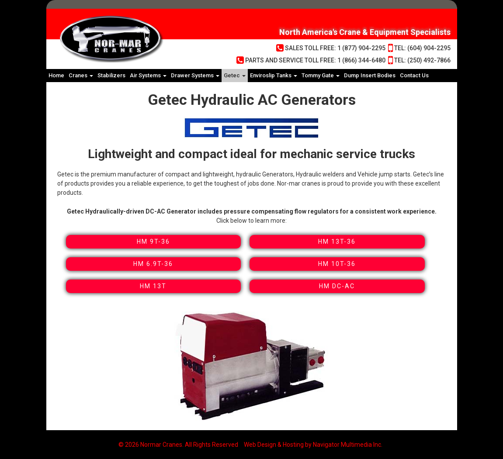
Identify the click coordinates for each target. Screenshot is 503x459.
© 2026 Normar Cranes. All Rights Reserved (178, 444)
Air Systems (148, 75)
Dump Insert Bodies (369, 75)
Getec (235, 75)
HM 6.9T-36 (153, 263)
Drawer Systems (195, 75)
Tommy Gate (321, 75)
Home (56, 75)
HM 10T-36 (337, 263)
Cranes (81, 75)
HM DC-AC (337, 286)
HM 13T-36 (337, 241)
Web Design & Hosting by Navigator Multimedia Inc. (313, 444)
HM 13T (153, 286)
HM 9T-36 (153, 241)
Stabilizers (111, 75)
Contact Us (414, 75)
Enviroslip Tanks (273, 75)
